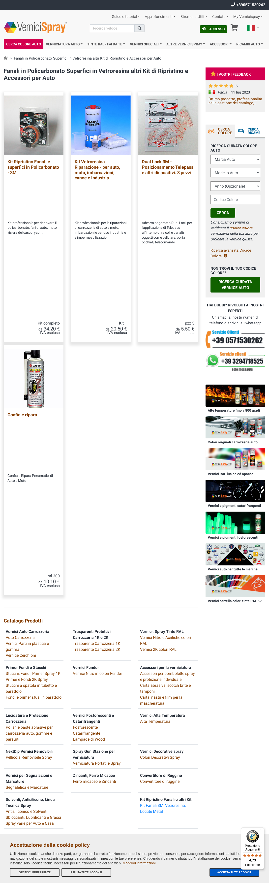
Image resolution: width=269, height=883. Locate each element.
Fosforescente (85, 506)
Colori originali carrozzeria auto (233, 442)
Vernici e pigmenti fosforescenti (233, 537)
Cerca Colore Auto (23, 44)
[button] (253, 28)
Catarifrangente (86, 512)
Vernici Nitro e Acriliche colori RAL (165, 419)
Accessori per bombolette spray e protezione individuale (167, 455)
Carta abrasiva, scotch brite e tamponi (165, 467)
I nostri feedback (82, 690)
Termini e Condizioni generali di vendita (97, 680)
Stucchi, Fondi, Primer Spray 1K (33, 452)
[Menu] (261, 830)
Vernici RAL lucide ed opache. (231, 474)
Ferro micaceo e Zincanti (94, 560)
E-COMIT (140, 769)
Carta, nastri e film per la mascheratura (161, 479)
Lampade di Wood (89, 518)
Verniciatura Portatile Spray (97, 542)
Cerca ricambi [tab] (254, 131)
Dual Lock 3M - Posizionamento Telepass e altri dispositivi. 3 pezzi (167, 167)
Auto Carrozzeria (20, 416)
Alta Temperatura (155, 500)
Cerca (223, 212)
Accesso (213, 29)
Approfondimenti (159, 17)
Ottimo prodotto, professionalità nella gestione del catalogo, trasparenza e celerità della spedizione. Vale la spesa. (235, 101)
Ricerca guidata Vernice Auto (235, 284)
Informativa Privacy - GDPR (89, 730)
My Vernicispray (246, 17)
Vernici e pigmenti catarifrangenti (234, 506)
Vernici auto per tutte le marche (233, 569)
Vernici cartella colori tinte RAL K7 (235, 601)
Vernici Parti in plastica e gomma (27, 425)
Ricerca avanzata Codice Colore (230, 253)
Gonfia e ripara (22, 304)
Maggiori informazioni (138, 863)
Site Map (77, 700)
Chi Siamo (78, 670)
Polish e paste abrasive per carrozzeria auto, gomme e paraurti (29, 512)
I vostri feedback (230, 74)
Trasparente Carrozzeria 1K (96, 422)
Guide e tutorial (124, 17)
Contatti (219, 17)
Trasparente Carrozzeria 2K (96, 428)
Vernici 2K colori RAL (158, 428)
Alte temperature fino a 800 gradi (234, 410)
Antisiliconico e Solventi (26, 590)
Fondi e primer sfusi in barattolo (33, 476)
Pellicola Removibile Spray (29, 536)
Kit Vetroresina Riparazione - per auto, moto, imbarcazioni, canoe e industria (97, 169)
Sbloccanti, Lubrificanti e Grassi (33, 596)
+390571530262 (248, 4)
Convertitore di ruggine (159, 560)
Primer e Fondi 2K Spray (27, 458)
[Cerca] (112, 28)
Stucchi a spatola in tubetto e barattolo (31, 467)
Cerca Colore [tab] (224, 131)
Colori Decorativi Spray (160, 536)
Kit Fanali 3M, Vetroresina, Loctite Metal (163, 587)
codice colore (241, 228)
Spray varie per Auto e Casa (30, 602)
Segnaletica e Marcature (27, 566)
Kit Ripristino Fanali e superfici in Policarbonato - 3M (33, 167)
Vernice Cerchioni (21, 434)
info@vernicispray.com (33, 707)
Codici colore (80, 720)
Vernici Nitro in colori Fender (97, 452)
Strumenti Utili (192, 17)
